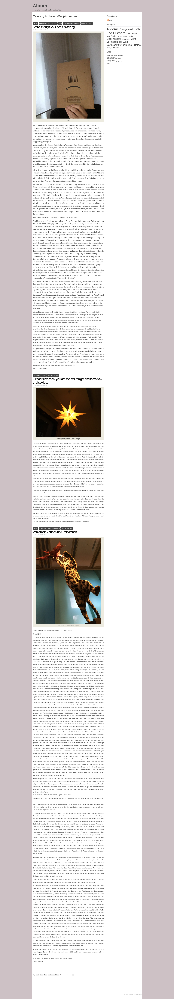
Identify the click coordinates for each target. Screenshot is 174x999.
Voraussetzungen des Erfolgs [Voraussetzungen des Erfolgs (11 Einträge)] (124, 44)
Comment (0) (43, 368)
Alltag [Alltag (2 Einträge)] (124, 30)
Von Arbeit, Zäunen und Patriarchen (55, 532)
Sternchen (58, 521)
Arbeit (36, 23)
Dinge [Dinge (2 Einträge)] (122, 36)
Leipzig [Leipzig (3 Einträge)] (130, 36)
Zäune (57, 975)
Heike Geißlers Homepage (115, 55)
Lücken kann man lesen (114, 59)
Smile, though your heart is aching (54, 27)
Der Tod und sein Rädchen (47, 23)
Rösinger (45, 521)
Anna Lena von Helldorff (114, 62)
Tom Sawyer (51, 975)
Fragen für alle (111, 57)
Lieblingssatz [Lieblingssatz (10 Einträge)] (114, 38)
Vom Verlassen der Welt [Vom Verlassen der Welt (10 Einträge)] (121, 40)
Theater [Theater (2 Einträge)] (127, 39)
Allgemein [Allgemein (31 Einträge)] (114, 29)
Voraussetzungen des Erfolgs (49, 528)
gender (41, 521)
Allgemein (37, 375)
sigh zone (51, 521)
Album (40, 5)
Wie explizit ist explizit (68, 521)
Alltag (44, 375)
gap (37, 521)
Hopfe (108, 63)
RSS (109, 20)
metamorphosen (53, 630)
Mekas (41, 975)
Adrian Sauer (111, 60)
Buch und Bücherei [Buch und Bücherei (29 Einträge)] (123, 31)
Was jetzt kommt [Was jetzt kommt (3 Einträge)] (113, 47)
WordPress (138, 994)
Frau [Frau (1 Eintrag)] (125, 36)
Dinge (60, 23)
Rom (45, 975)
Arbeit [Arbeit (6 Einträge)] (129, 29)
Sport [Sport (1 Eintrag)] (123, 39)
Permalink (36, 368)
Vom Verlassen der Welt (71, 23)
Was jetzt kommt (86, 23)
